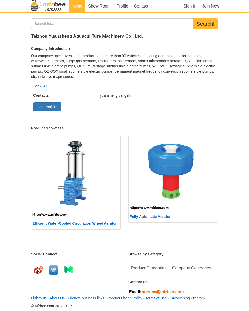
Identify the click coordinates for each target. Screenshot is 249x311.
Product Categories (149, 268)
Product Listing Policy (125, 298)
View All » (42, 86)
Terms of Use (156, 298)
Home (76, 6)
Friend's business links (86, 298)
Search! (206, 24)
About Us (57, 298)
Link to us (39, 298)
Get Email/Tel (47, 107)
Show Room (99, 6)
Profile (122, 6)
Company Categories (191, 268)
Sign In (189, 6)
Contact (141, 6)
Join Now (210, 6)
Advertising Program (187, 298)
